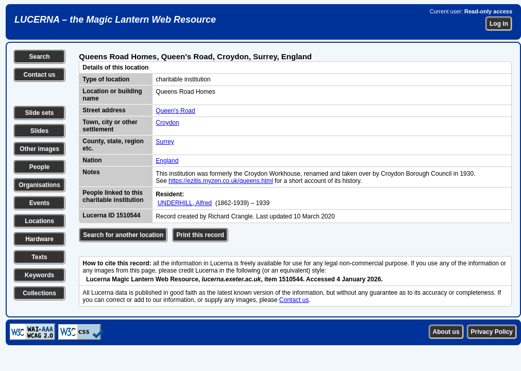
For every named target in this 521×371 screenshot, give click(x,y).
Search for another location (123, 235)
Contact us (39, 74)
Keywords (39, 275)
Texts (39, 257)
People (39, 167)
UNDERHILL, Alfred (185, 203)
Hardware (39, 239)
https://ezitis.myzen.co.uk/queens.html (221, 180)
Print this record (200, 235)
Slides (39, 130)
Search (39, 56)
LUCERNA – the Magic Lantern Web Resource (115, 19)
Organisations (39, 185)
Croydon (167, 122)
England (167, 160)
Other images (39, 149)
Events (39, 203)
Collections (39, 293)
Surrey (165, 141)
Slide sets (39, 112)
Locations (39, 221)
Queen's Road (175, 110)
